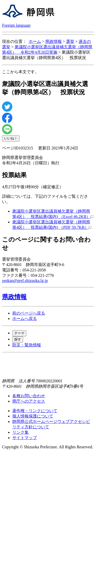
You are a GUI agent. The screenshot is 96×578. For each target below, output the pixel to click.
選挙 (70, 41)
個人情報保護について (32, 416)
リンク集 (20, 432)
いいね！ (10, 138)
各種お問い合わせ (28, 396)
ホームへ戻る (24, 318)
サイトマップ (24, 437)
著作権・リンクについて (34, 411)
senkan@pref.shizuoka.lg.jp (25, 280)
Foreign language (16, 25)
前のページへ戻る (28, 313)
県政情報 (53, 41)
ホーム (35, 41)
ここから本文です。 (20, 72)
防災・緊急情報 (26, 345)
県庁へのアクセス (28, 401)
